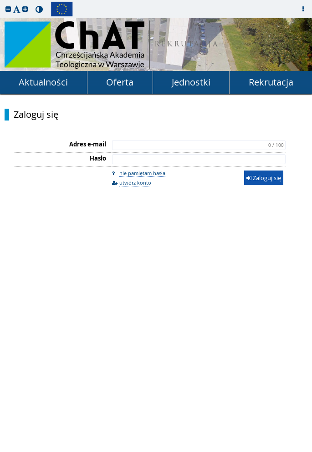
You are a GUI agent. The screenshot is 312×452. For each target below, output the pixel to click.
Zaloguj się (36, 115)
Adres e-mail (87, 144)
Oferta (119, 82)
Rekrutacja (271, 82)
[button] (8, 9)
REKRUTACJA (187, 44)
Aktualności (43, 82)
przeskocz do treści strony (2, 2)
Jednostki (191, 82)
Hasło (98, 158)
